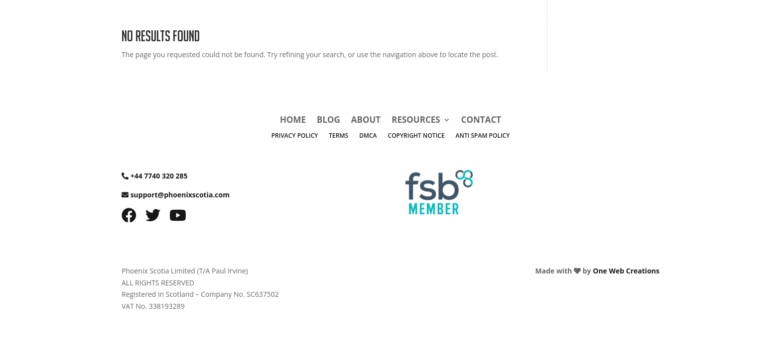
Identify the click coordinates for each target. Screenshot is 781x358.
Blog (488, 21)
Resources (566, 21)
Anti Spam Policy (483, 136)
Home (454, 21)
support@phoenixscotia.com (180, 194)
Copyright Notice (416, 136)
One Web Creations (626, 270)
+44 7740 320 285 (159, 175)
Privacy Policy (294, 136)
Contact (624, 21)
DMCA (368, 136)
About (521, 21)
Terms (338, 136)
